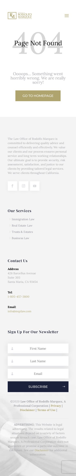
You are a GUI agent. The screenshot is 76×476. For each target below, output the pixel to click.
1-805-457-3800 (18, 296)
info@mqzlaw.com (19, 311)
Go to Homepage (38, 96)
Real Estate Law (22, 225)
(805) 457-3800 (61, 4)
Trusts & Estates (22, 232)
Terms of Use (46, 410)
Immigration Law (23, 219)
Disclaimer (27, 410)
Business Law (20, 238)
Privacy (56, 406)
